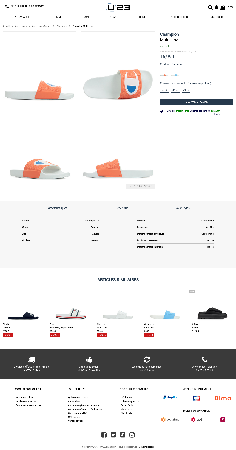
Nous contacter (36, 5)
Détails (217, 113)
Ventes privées (75, 420)
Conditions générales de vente (83, 405)
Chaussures (21, 26)
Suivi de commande (26, 401)
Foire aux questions (131, 401)
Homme (57, 17)
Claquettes (62, 26)
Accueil (6, 26)
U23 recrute (74, 416)
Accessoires (179, 17)
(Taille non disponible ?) (199, 83)
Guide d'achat (127, 405)
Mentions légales (146, 446)
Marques (217, 17)
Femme (85, 17)
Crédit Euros (127, 397)
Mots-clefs (126, 409)
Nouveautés (23, 17)
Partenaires (74, 401)
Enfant (113, 17)
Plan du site (126, 413)
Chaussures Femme (41, 26)
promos (143, 17)
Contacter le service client (29, 405)
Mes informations (24, 397)
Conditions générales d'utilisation (85, 409)
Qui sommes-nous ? (78, 397)
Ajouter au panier (197, 102)
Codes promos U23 (77, 413)
